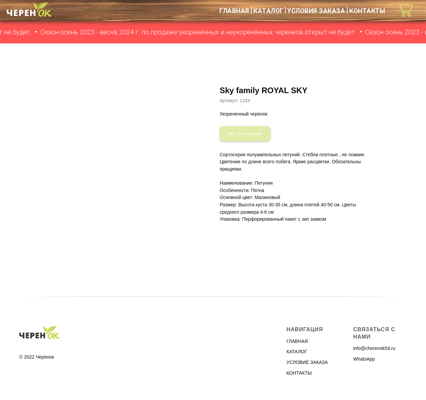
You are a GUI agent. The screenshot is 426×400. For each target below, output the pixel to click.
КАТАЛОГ (268, 10)
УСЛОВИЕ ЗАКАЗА (307, 362)
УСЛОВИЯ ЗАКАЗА (316, 10)
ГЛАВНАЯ (234, 10)
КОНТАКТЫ (367, 10)
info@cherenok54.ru (374, 348)
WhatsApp (364, 359)
